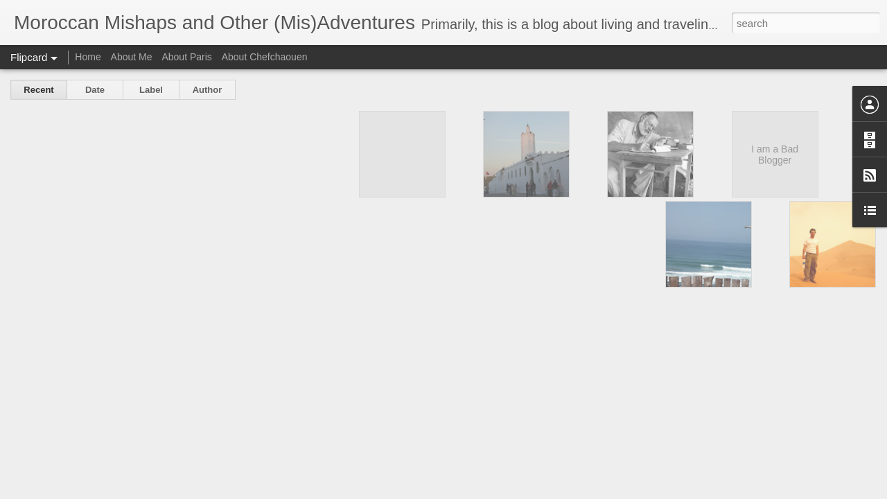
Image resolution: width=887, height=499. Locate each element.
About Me (131, 56)
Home (87, 56)
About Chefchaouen (265, 56)
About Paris (186, 56)
